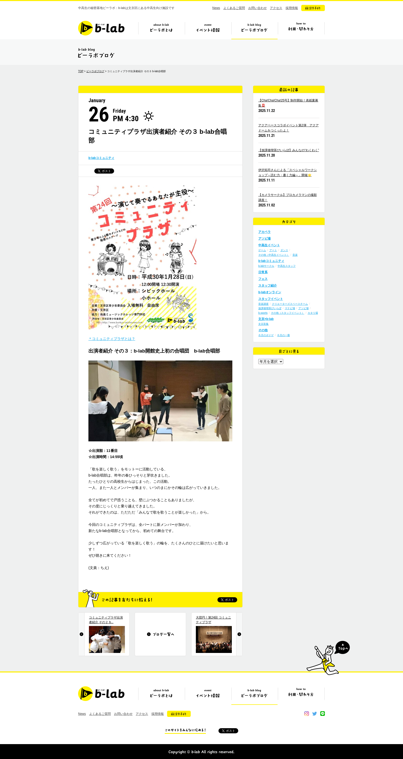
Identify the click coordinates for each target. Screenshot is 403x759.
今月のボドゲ (266, 335)
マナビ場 (290, 308)
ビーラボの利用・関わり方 (301, 30)
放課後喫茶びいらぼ (269, 308)
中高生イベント (269, 245)
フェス (263, 279)
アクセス (276, 8)
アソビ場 (264, 238)
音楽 (295, 254)
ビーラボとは (161, 30)
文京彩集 (263, 323)
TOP (80, 71)
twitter (314, 713)
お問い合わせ (257, 8)
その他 (263, 330)
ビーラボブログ (254, 30)
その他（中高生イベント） (273, 254)
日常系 (263, 272)
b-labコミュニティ (101, 158)
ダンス (284, 250)
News (216, 8)
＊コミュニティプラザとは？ (111, 339)
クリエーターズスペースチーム (290, 303)
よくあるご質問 (234, 8)
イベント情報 (208, 30)
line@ (322, 713)
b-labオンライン (269, 292)
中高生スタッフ (287, 265)
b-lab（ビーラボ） (101, 28)
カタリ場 (313, 312)
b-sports (263, 312)
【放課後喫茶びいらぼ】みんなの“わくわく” (288, 150)
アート (273, 250)
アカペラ (264, 232)
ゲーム (262, 250)
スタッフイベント (270, 299)
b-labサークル (266, 265)
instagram (306, 713)
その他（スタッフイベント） (287, 312)
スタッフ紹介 (267, 285)
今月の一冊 (283, 335)
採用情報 (292, 8)
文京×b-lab (266, 319)
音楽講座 (263, 303)
